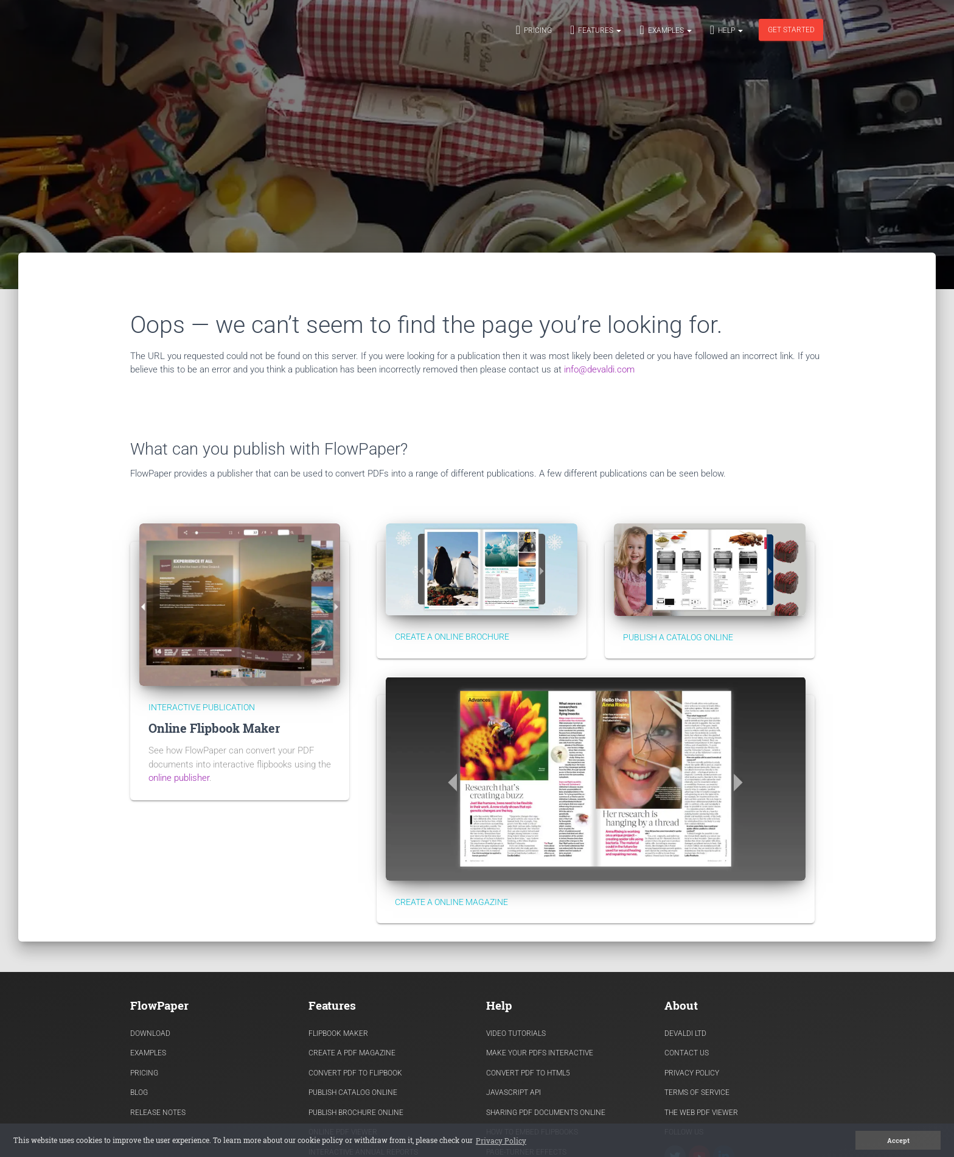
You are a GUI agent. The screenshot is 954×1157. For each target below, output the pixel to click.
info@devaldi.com (599, 369)
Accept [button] (898, 1140)
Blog (139, 1092)
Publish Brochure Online (355, 1112)
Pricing (534, 30)
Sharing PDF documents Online (545, 1112)
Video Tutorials (516, 1033)
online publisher (178, 777)
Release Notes (158, 1112)
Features (595, 30)
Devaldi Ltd (685, 1033)
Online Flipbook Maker (214, 728)
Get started (791, 30)
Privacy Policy (691, 1073)
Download (150, 1033)
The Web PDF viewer (701, 1112)
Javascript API (513, 1092)
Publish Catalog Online (352, 1092)
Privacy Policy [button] (501, 1140)
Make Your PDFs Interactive (539, 1053)
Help (726, 30)
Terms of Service (696, 1092)
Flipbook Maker (338, 1033)
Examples (665, 30)
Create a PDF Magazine (351, 1053)
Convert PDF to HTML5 (528, 1073)
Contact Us (686, 1053)
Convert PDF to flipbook (355, 1073)
